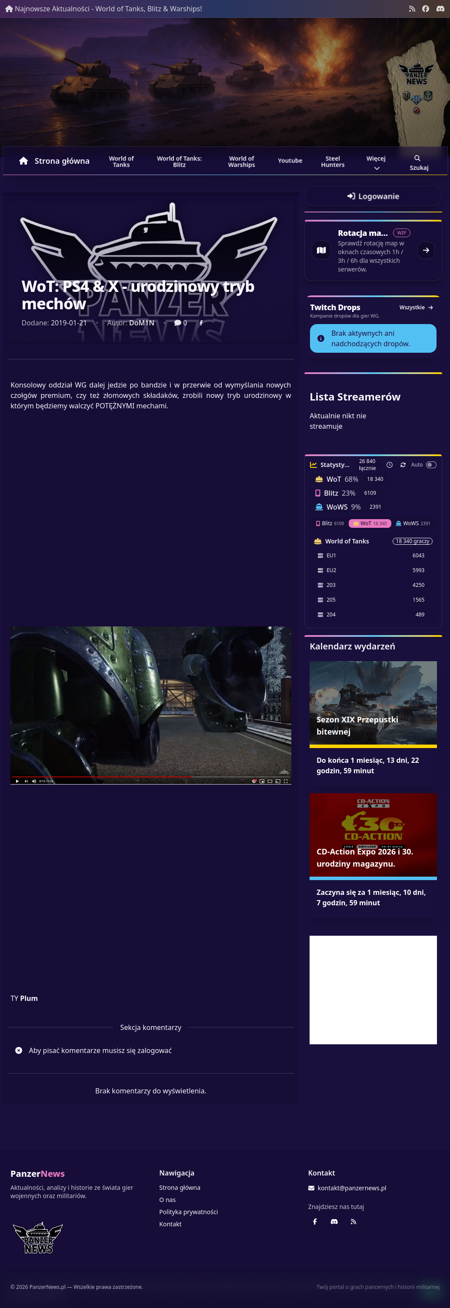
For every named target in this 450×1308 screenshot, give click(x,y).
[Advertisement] (373, 990)
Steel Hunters (333, 162)
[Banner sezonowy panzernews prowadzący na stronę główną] (225, 87)
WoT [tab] (370, 523)
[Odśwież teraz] (403, 465)
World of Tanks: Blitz (179, 162)
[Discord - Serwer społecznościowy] (440, 8)
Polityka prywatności (188, 1212)
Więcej (376, 162)
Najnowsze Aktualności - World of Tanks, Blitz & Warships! (103, 8)
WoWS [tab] (413, 523)
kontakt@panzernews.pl (347, 1188)
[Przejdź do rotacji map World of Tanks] (373, 250)
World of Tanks (121, 162)
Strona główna (54, 161)
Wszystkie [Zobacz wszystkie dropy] (416, 307)
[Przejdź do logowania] (373, 195)
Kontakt (170, 1224)
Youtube (290, 160)
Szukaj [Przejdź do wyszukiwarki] (419, 162)
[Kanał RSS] (412, 8)
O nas (167, 1199)
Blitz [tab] (330, 523)
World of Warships (241, 162)
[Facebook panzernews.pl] (425, 8)
